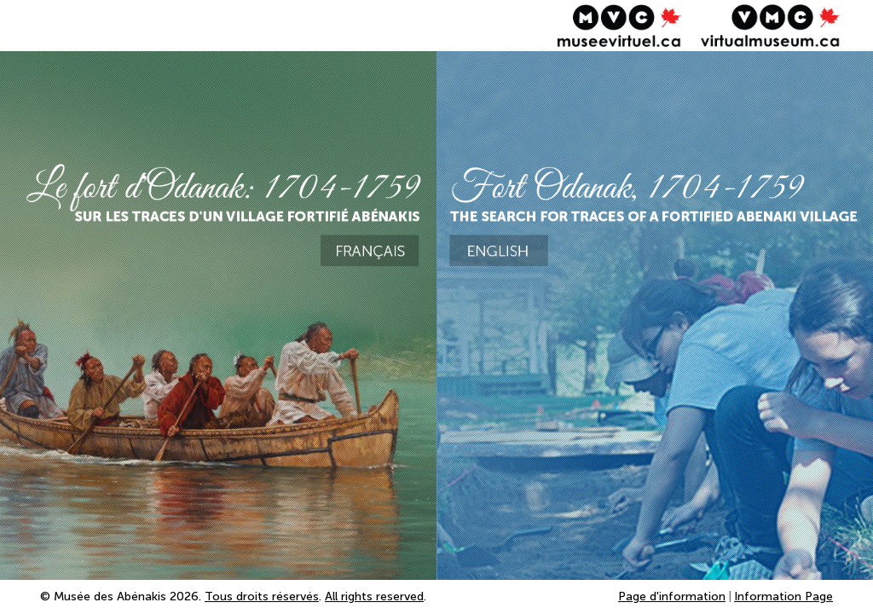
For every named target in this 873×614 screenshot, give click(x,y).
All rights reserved (374, 596)
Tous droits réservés (262, 596)
